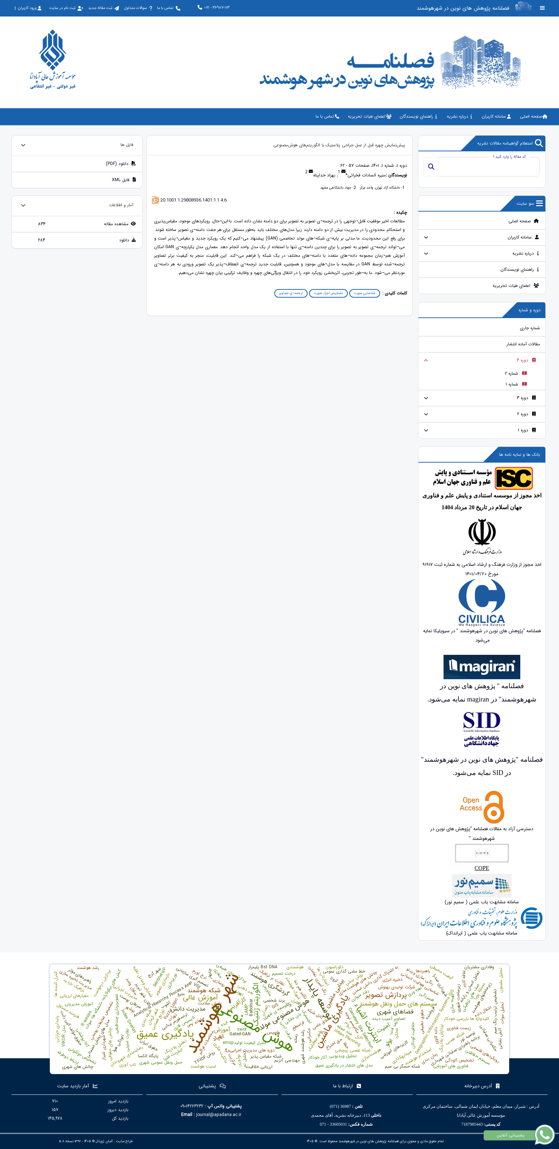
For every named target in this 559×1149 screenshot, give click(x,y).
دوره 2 (526, 414)
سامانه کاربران (523, 237)
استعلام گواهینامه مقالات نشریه (510, 143)
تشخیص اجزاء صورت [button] (328, 293)
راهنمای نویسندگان (520, 269)
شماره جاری (530, 328)
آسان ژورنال (104, 1141)
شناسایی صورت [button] (364, 293)
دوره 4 (526, 360)
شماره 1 (516, 384)
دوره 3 (526, 397)
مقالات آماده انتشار (523, 344)
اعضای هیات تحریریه (516, 285)
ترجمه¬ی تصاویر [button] (291, 293)
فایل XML (124, 179)
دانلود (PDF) (121, 163)
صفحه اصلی (523, 221)
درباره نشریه (525, 253)
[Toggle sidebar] (542, 8)
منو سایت (530, 204)
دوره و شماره (529, 310)
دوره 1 (527, 430)
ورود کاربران (28, 8)
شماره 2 (516, 373)
